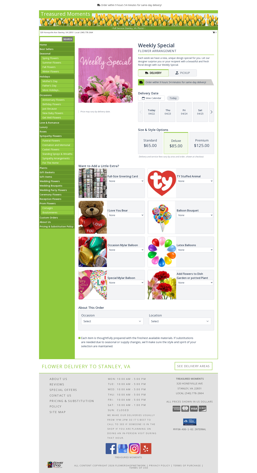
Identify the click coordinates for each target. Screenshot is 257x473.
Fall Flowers (49, 67)
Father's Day (49, 85)
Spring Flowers (50, 58)
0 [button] (215, 32)
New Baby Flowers (52, 113)
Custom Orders (49, 217)
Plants (43, 168)
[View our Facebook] (111, 453)
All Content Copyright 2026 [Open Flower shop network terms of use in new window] (94, 465)
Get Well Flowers (51, 117)
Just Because (49, 108)
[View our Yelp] (145, 453)
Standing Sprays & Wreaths (57, 154)
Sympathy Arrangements (56, 158)
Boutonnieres (49, 212)
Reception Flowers (50, 199)
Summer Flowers (51, 62)
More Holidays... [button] (51, 90)
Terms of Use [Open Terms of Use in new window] (138, 467)
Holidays (45, 76)
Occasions (46, 95)
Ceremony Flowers (50, 194)
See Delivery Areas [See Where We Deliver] (193, 366)
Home (43, 44)
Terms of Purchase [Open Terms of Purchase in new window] (187, 465)
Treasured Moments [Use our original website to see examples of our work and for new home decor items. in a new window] (128, 457)
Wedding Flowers (50, 181)
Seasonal (45, 53)
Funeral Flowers (51, 140)
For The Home (50, 162)
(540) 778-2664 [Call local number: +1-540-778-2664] (86, 32)
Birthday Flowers (51, 104)
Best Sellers (46, 49)
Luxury (44, 127)
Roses (43, 131)
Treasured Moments (65, 14)
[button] (189, 422)
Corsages (47, 208)
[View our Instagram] (134, 453)
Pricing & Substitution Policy (56, 226)
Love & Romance (49, 122)
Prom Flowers (48, 203)
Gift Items (46, 176)
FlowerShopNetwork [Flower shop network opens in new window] (130, 465)
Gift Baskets (47, 172)
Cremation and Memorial (56, 145)
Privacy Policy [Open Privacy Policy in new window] (159, 465)
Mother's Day (49, 81)
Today (173, 98)
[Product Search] (51, 39)
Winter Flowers (50, 71)
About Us (45, 222)
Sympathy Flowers (51, 136)
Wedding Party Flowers (53, 190)
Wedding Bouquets (51, 185)
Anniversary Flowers (53, 99)
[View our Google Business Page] (122, 453)
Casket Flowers (50, 149)
